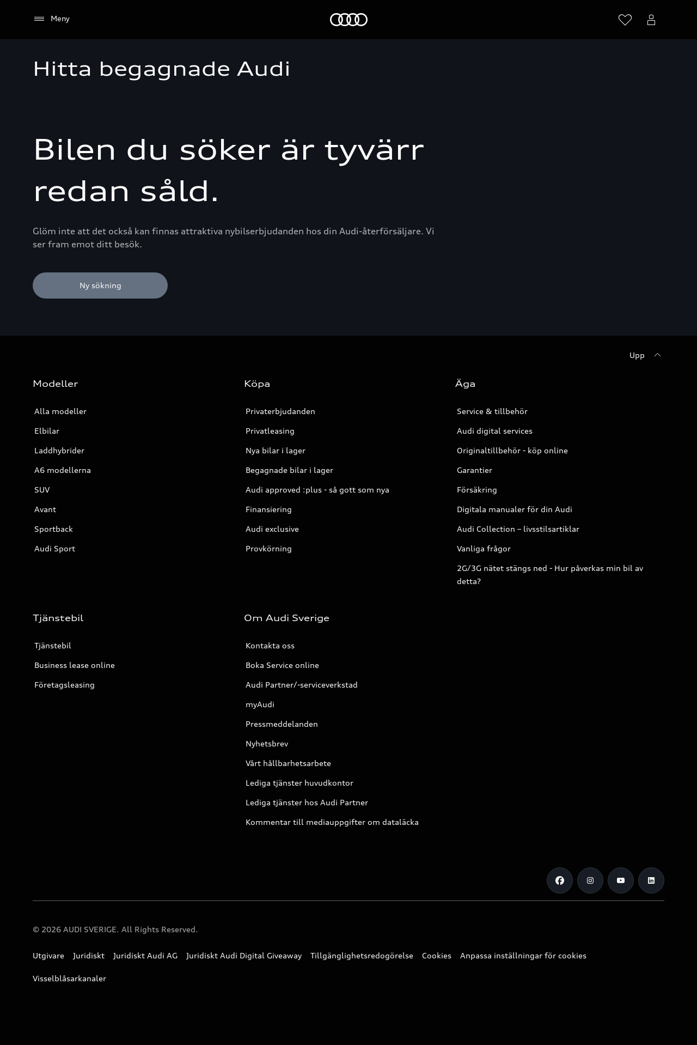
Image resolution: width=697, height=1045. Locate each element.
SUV (42, 489)
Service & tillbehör (492, 411)
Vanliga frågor (484, 548)
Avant (45, 509)
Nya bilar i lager (275, 450)
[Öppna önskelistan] (625, 20)
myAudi (260, 704)
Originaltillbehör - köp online (512, 450)
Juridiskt (89, 955)
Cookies (436, 955)
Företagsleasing (64, 684)
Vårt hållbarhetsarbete (288, 763)
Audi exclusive (272, 528)
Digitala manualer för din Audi (514, 509)
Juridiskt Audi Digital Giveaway (244, 955)
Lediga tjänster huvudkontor (299, 782)
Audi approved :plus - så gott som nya (317, 489)
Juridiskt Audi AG (145, 955)
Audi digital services (495, 430)
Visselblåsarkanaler (69, 978)
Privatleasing (270, 430)
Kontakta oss (270, 645)
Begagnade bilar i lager (289, 470)
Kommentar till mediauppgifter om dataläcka (332, 822)
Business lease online (74, 665)
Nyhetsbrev (267, 743)
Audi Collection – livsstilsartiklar (518, 528)
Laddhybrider (59, 450)
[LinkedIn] (651, 880)
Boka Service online (282, 665)
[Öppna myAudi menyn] (651, 20)
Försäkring (477, 489)
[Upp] (646, 355)
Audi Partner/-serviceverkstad (302, 684)
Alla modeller (60, 411)
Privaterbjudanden (280, 411)
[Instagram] (590, 880)
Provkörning (269, 548)
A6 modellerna (62, 470)
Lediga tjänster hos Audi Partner (307, 802)
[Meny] (349, 19)
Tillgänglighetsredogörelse (361, 955)
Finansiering (269, 509)
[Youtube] (621, 880)
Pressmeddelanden (282, 723)
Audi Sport (54, 548)
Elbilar (46, 430)
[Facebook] (560, 880)
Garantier (474, 470)
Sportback (53, 528)
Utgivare (48, 955)
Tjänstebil (52, 645)
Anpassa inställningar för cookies (523, 955)
